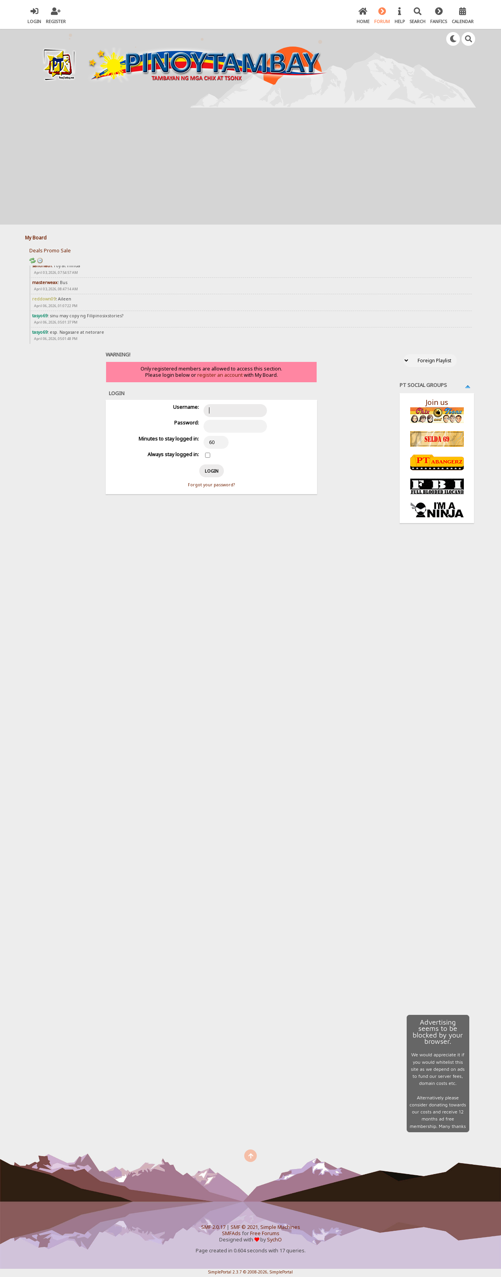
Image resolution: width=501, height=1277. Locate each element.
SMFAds (231, 1233)
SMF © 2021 (244, 1227)
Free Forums (264, 1233)
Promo (51, 250)
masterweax (45, 282)
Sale (66, 250)
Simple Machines (280, 1227)
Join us (436, 402)
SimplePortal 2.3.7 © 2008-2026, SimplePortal (250, 1272)
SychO (274, 1239)
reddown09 (44, 299)
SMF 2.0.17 (213, 1227)
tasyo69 (39, 315)
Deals (36, 250)
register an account (220, 375)
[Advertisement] (250, 166)
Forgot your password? (211, 484)
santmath (42, 265)
